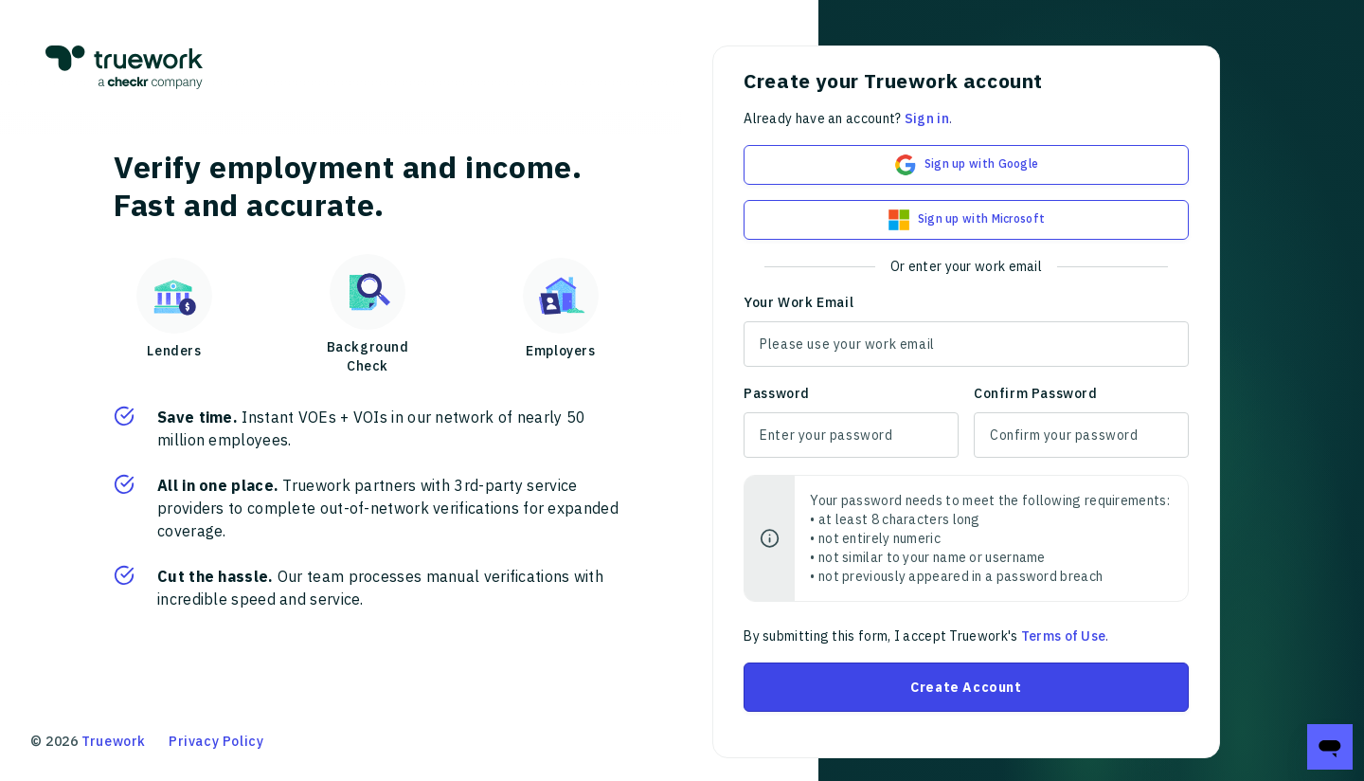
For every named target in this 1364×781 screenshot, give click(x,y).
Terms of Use (1063, 636)
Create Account (965, 687)
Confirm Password (1036, 393)
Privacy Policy (216, 741)
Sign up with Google (966, 165)
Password (777, 393)
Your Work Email (798, 302)
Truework (113, 741)
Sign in (927, 118)
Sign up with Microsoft (967, 220)
